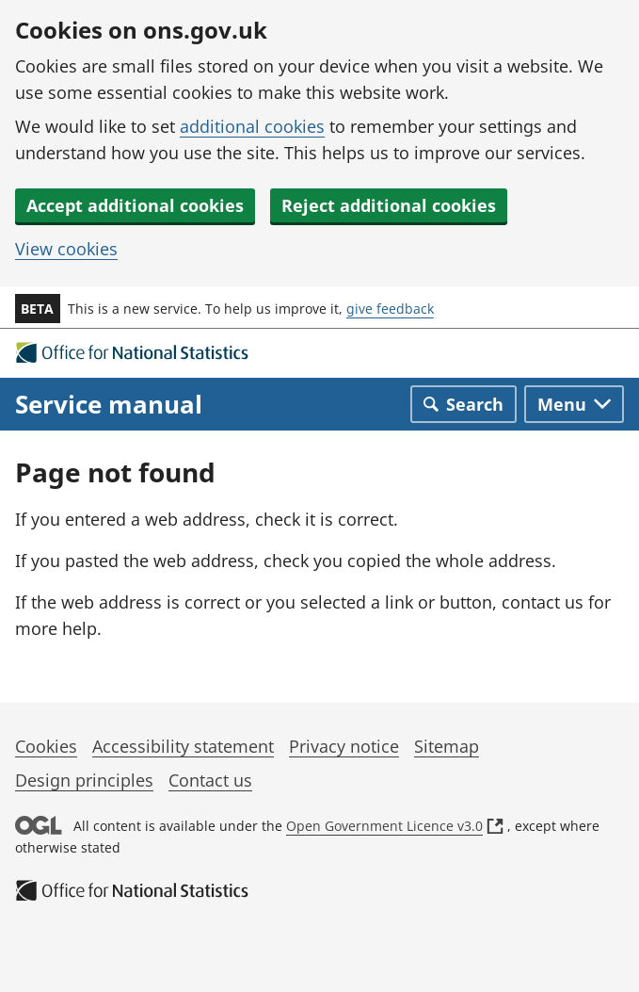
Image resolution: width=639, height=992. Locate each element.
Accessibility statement (183, 746)
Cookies (46, 746)
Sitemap (446, 746)
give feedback (390, 308)
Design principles (84, 780)
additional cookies (252, 126)
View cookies (66, 248)
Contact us (210, 780)
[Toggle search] (463, 404)
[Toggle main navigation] (574, 404)
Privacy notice (344, 746)
